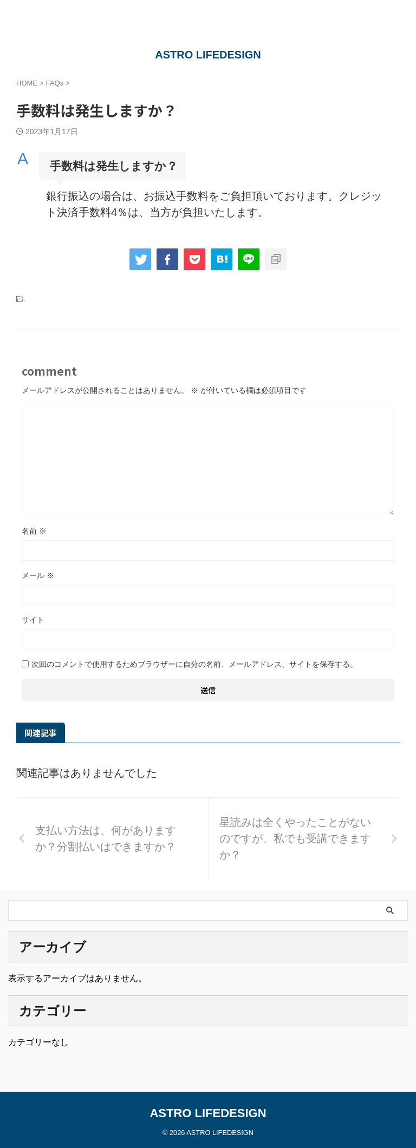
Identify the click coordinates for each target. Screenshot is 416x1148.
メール (38, 575)
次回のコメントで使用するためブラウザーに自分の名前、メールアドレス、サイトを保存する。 (194, 664)
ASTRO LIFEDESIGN (208, 55)
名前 (34, 531)
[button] (208, 165)
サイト (33, 619)
